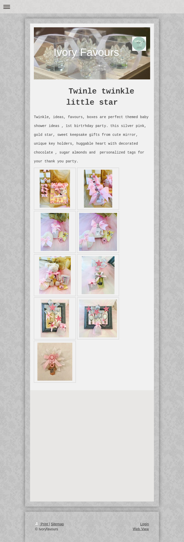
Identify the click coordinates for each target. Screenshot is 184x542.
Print (42, 524)
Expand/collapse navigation (92, 6)
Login (144, 524)
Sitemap (57, 524)
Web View (141, 529)
